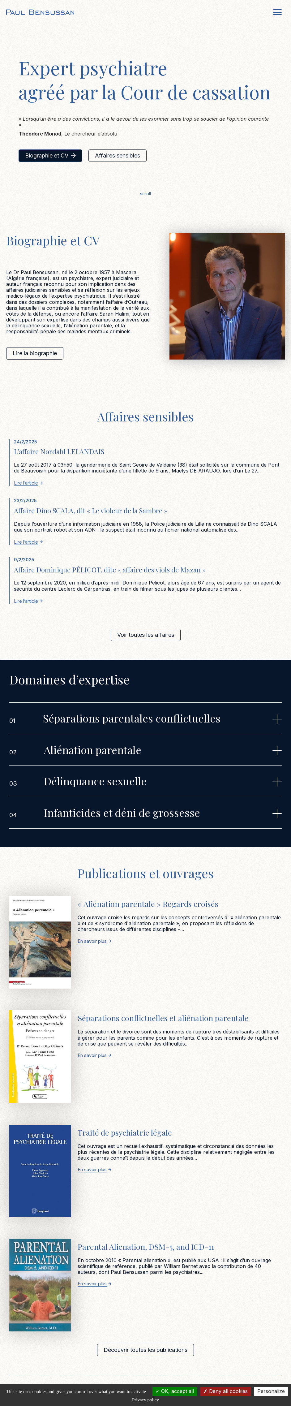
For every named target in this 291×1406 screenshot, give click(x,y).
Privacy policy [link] (145, 1399)
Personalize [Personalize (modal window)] (271, 1391)
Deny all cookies (225, 1391)
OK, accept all (175, 1391)
